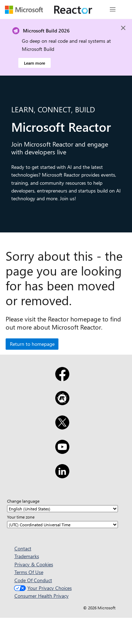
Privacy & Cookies (33, 564)
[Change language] (62, 508)
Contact (22, 548)
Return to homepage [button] (32, 344)
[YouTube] (62, 451)
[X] (62, 427)
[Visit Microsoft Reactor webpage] (73, 9)
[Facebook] (62, 378)
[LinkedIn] (62, 475)
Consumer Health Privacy (41, 595)
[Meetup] (62, 402)
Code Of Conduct (33, 580)
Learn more (34, 63)
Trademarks (26, 556)
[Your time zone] (62, 524)
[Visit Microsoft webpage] (23, 9)
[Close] (123, 28)
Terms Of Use (28, 572)
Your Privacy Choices (42, 588)
